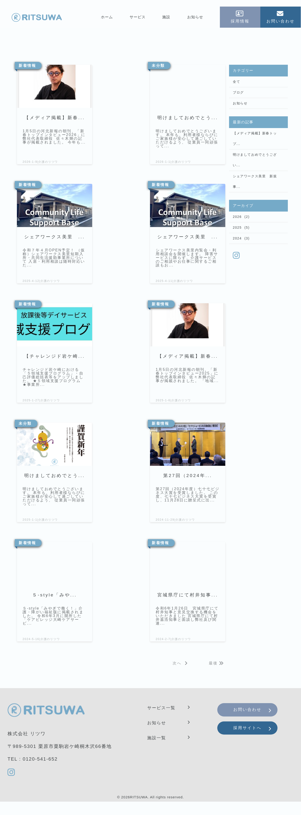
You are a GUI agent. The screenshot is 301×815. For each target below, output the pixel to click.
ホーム (107, 18)
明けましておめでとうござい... (255, 167)
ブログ (238, 95)
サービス (138, 18)
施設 (167, 18)
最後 (213, 677)
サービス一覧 (162, 721)
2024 (237, 252)
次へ (177, 677)
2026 (237, 228)
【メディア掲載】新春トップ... (255, 144)
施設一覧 (157, 751)
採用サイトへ (251, 745)
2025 (237, 240)
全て (236, 83)
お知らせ (195, 18)
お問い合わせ (251, 724)
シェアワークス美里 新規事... (255, 191)
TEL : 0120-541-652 (33, 772)
